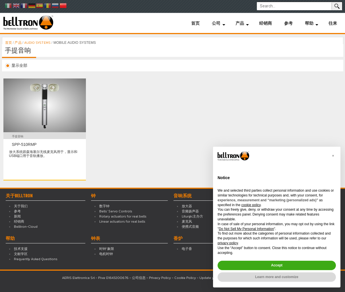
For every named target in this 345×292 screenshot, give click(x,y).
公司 (216, 23)
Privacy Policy (160, 277)
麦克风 (187, 221)
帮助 (309, 23)
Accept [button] (276, 265)
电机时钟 (106, 253)
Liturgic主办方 (192, 216)
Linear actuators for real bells (122, 221)
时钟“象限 (106, 248)
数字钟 (104, 206)
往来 (333, 23)
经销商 (265, 23)
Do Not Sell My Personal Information (246, 229)
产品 (239, 23)
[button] (333, 155)
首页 (195, 23)
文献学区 (21, 253)
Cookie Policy (185, 277)
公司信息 (139, 277)
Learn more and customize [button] (276, 277)
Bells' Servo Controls (115, 211)
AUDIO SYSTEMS (37, 42)
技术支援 (21, 248)
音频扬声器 (190, 211)
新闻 (17, 216)
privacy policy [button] (228, 243)
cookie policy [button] (251, 205)
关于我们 (21, 206)
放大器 (187, 206)
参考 (288, 23)
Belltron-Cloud (26, 226)
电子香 (187, 248)
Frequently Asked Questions (35, 259)
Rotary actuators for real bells (122, 216)
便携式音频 (190, 226)
